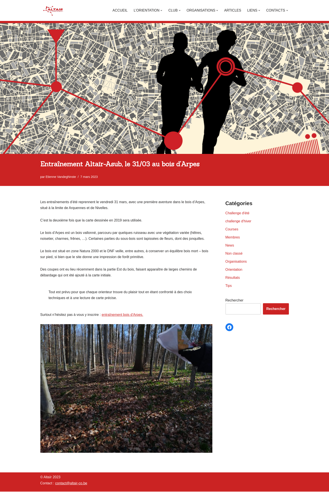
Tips (228, 286)
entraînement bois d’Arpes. (122, 315)
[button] (161, 10)
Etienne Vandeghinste (61, 177)
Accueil (119, 10)
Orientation (233, 270)
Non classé (234, 253)
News (229, 245)
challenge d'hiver (238, 221)
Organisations (236, 262)
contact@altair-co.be (71, 483)
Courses (232, 229)
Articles (232, 10)
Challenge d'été (237, 213)
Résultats (232, 278)
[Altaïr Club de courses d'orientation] (53, 10)
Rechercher (234, 301)
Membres (232, 237)
